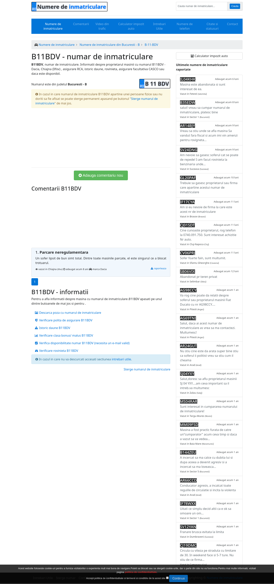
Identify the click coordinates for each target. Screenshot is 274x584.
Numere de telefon (185, 26)
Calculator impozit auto (131, 26)
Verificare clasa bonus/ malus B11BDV (63, 335)
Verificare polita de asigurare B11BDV (63, 320)
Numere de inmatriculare (52, 26)
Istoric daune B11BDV (52, 328)
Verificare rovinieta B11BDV (56, 351)
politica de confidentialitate (141, 572)
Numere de (71, 6)
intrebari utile (121, 359)
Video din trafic (102, 26)
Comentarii (81, 24)
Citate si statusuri (212, 26)
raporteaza (158, 268)
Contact (232, 24)
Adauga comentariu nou (101, 175)
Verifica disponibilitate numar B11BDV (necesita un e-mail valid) (82, 343)
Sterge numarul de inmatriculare (147, 369)
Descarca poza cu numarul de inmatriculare (67, 313)
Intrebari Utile (159, 26)
